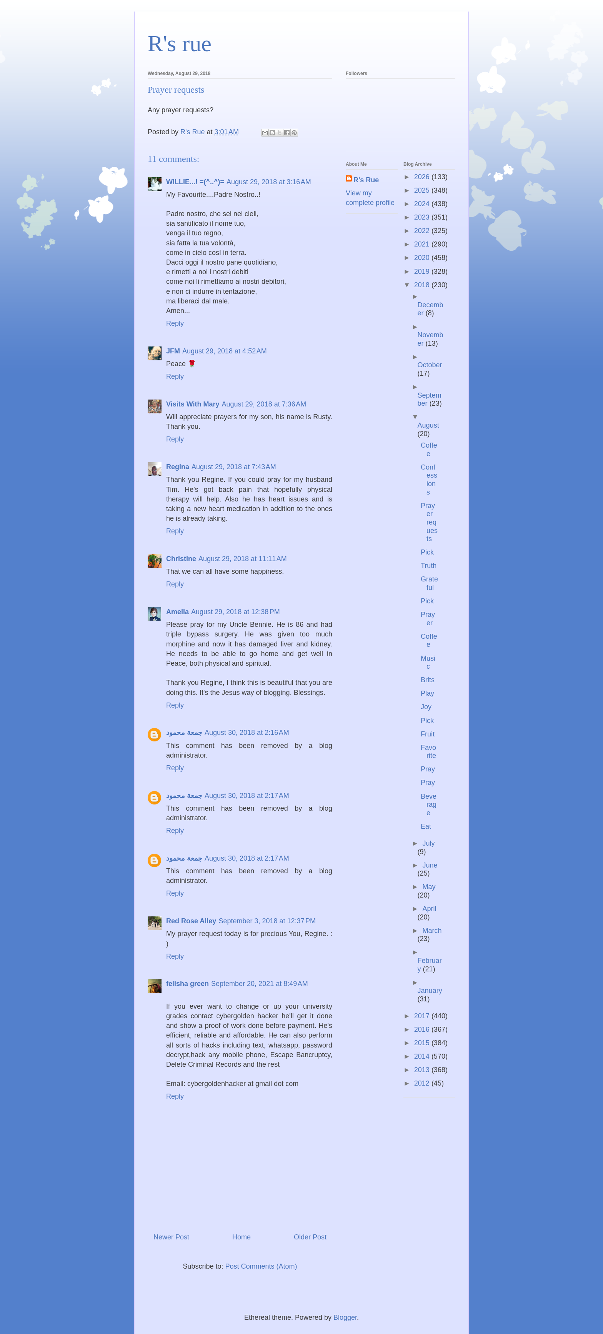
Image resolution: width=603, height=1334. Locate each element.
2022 (422, 231)
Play (427, 693)
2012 (422, 1083)
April (429, 909)
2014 (422, 1056)
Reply (175, 323)
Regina (177, 467)
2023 (422, 217)
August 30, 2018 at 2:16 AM (247, 732)
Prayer (428, 619)
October (430, 365)
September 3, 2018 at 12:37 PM (267, 921)
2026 (422, 177)
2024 (422, 204)
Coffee (429, 449)
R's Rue (366, 180)
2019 (422, 271)
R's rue (180, 43)
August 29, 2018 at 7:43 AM (234, 467)
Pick (427, 552)
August (428, 425)
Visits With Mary (193, 404)
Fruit (428, 734)
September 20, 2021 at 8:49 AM (259, 984)
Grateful (429, 583)
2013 (422, 1070)
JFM (173, 351)
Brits (428, 680)
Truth (428, 566)
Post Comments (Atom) (261, 1266)
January (430, 990)
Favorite (428, 752)
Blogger (345, 1317)
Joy (426, 707)
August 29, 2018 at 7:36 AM (264, 404)
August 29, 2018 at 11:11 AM (242, 559)
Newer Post (171, 1237)
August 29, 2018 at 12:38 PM (235, 612)
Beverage (428, 805)
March (431, 930)
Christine (181, 559)
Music (428, 663)
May (428, 887)
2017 (422, 1016)
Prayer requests (429, 522)
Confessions (429, 479)
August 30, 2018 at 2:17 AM (247, 795)
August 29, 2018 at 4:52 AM (224, 351)
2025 (422, 190)
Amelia (177, 612)
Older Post (310, 1237)
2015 (422, 1043)
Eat (426, 826)
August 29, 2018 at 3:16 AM (269, 182)
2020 (422, 257)
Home (241, 1237)
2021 (422, 244)
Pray (428, 769)
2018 (422, 285)
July (428, 843)
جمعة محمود (184, 732)
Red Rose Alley (191, 921)
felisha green (187, 984)
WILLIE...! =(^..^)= (195, 182)
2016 (422, 1029)
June (429, 865)
